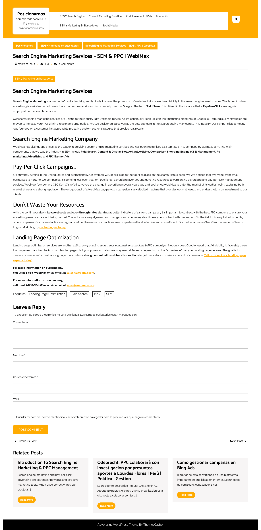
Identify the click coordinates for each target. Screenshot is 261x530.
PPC (97, 294)
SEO (46, 64)
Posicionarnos (31, 14)
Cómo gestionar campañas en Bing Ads (206, 465)
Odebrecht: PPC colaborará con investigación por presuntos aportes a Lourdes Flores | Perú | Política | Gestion (129, 471)
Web (16, 398)
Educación (162, 16)
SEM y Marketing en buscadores (79, 25)
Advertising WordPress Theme (118, 524)
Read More (28, 500)
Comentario (21, 322)
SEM (109, 294)
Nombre (19, 355)
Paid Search (80, 294)
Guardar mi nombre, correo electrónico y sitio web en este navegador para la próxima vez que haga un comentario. (88, 417)
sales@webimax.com (80, 272)
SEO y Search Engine (72, 16)
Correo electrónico (25, 377)
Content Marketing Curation (105, 16)
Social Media (110, 25)
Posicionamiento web (139, 16)
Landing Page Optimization (47, 294)
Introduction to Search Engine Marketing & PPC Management (48, 465)
